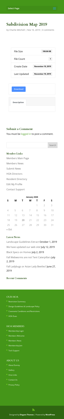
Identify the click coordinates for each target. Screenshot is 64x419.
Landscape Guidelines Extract (22, 241)
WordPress (50, 414)
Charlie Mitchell (17, 29)
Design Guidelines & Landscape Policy (23, 306)
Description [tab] (18, 102)
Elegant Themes (27, 414)
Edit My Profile (14, 184)
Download (18, 89)
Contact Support (15, 189)
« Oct (9, 229)
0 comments (48, 29)
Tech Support (13, 350)
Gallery (11, 370)
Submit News (13, 168)
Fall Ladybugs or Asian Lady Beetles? (26, 266)
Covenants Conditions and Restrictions (24, 311)
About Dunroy (14, 365)
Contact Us (12, 380)
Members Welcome (16, 336)
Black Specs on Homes (18, 252)
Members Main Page (17, 158)
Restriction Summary (16, 301)
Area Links (12, 375)
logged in (26, 134)
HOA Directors (14, 173)
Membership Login (16, 331)
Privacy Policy (13, 385)
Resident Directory (16, 179)
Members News (15, 163)
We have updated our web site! (23, 247)
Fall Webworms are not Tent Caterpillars (28, 257)
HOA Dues (12, 316)
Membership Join (15, 345)
